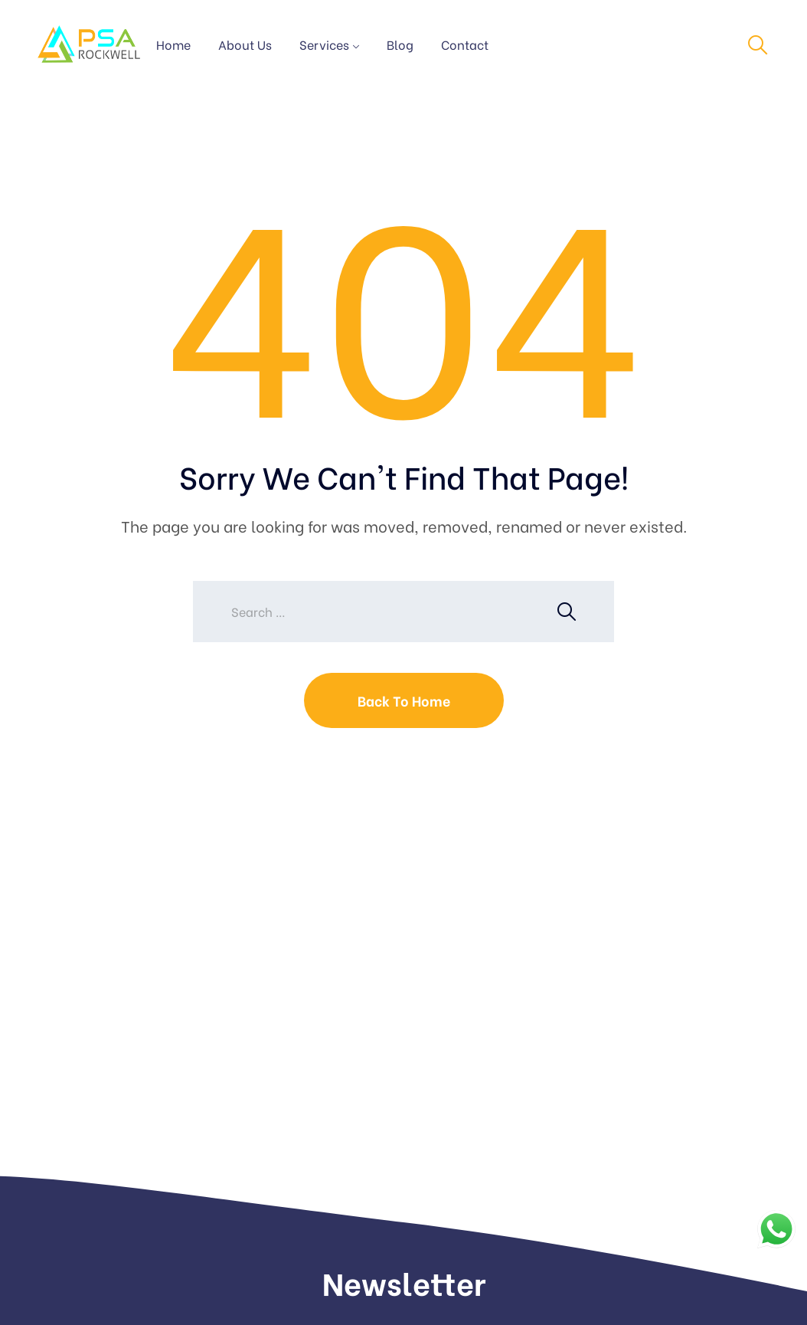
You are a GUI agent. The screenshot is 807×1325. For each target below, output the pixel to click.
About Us (245, 44)
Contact (464, 44)
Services (324, 44)
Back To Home (404, 700)
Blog (400, 44)
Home (173, 44)
